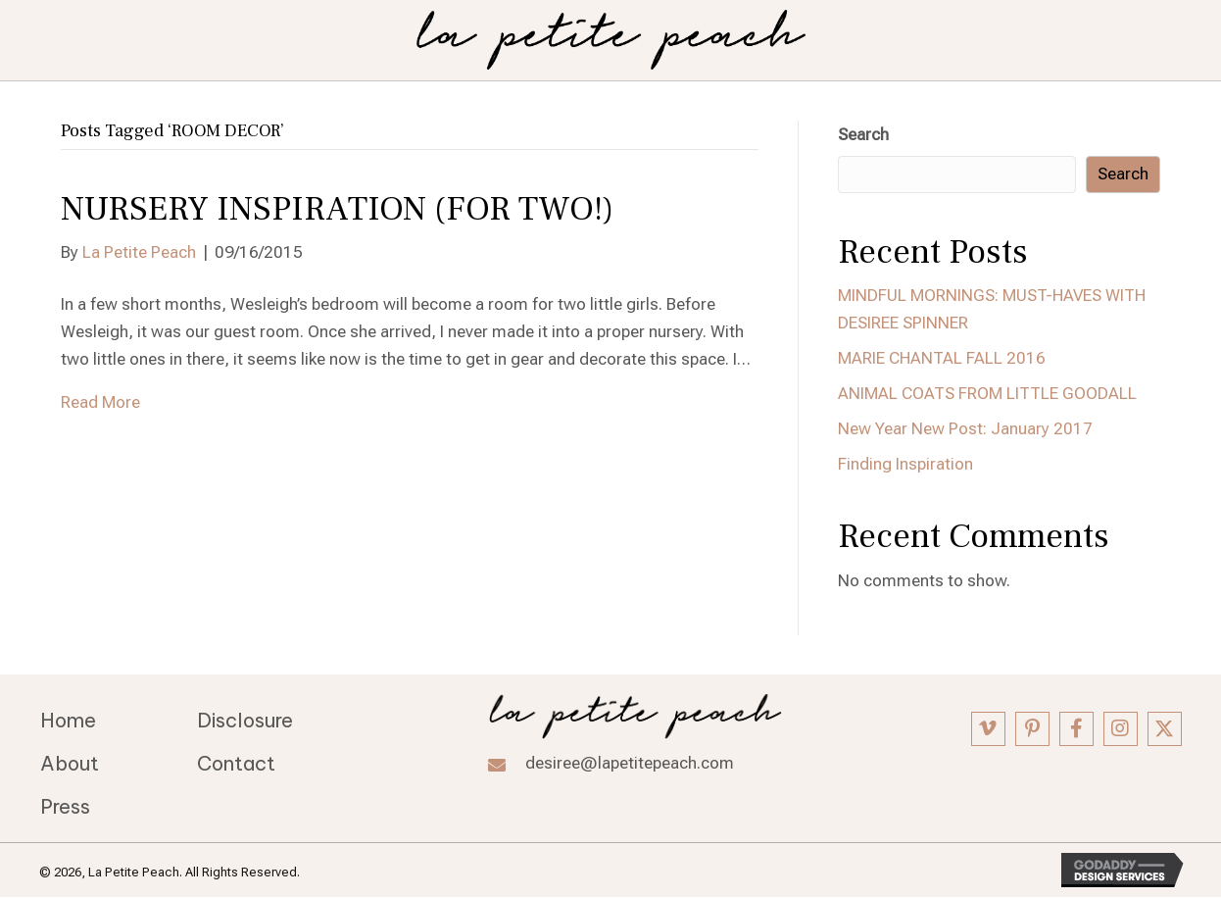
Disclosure (245, 720)
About (69, 763)
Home (68, 720)
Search (863, 134)
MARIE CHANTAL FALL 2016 (942, 358)
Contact (236, 763)
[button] (988, 729)
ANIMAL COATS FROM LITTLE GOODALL (987, 393)
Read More (100, 402)
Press (65, 806)
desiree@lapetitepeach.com (629, 763)
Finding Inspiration (905, 464)
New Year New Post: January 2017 (965, 428)
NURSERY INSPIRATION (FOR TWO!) (337, 209)
